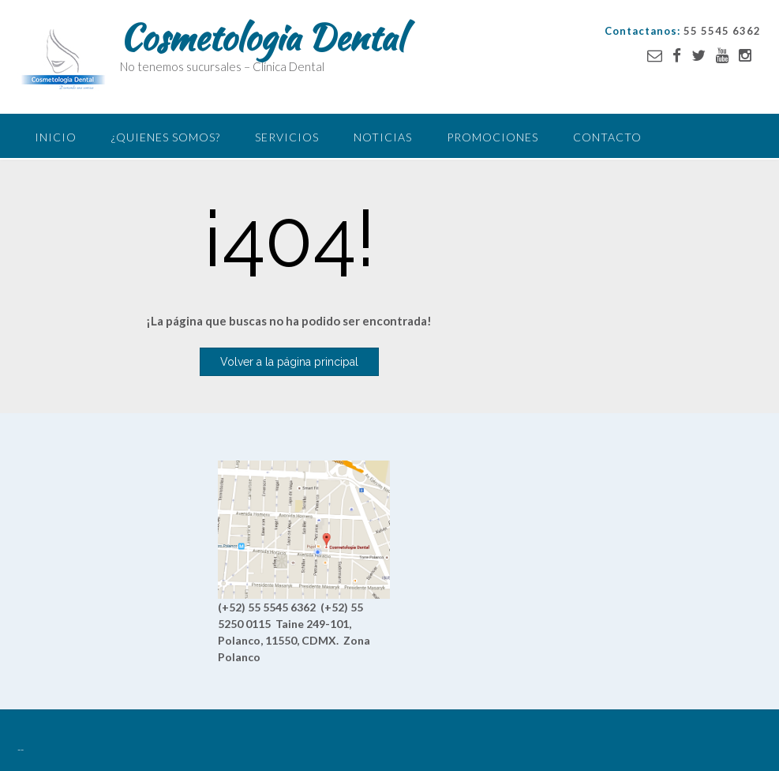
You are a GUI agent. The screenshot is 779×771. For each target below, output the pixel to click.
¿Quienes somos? (165, 137)
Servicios (287, 137)
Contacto (607, 137)
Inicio (56, 137)
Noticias (383, 137)
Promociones (492, 137)
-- (20, 749)
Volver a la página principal (289, 361)
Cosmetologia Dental (262, 37)
